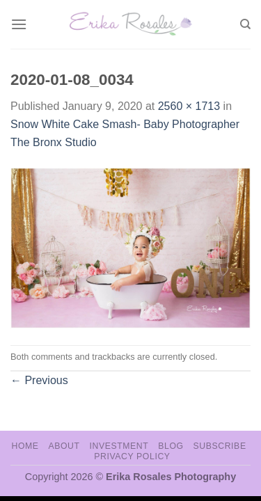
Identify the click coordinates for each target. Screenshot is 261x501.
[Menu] (18, 24)
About (63, 446)
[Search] (245, 24)
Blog (170, 446)
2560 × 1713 (189, 106)
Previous (39, 380)
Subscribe (219, 446)
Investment (118, 446)
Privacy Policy (132, 456)
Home (24, 446)
